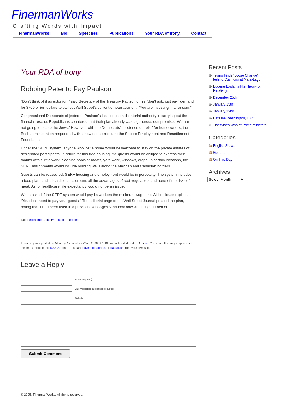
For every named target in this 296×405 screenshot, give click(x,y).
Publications (121, 33)
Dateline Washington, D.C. (233, 118)
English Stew (223, 146)
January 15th (223, 104)
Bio (64, 33)
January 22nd (223, 111)
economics (36, 219)
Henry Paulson (55, 219)
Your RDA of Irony (162, 33)
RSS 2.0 (56, 247)
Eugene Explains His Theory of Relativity (237, 88)
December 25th (225, 97)
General (143, 243)
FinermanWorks (52, 14)
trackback (116, 247)
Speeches (88, 33)
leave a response (93, 247)
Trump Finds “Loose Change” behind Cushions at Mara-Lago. (237, 77)
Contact (198, 33)
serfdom (73, 219)
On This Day (222, 160)
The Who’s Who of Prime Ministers (240, 125)
